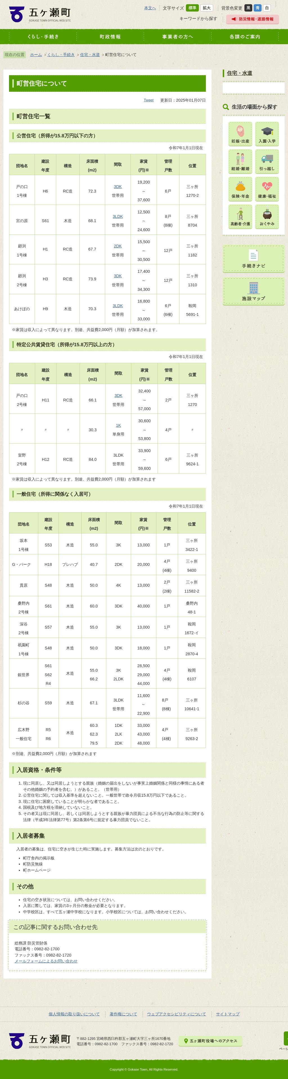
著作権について (123, 1014)
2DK (118, 246)
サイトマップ (228, 1014)
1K (118, 425)
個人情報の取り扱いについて (74, 1014)
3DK (118, 186)
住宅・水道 (90, 54)
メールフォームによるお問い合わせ (46, 961)
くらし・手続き (61, 54)
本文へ (150, 8)
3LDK (118, 216)
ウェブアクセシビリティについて (176, 1014)
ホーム (36, 54)
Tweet (149, 100)
